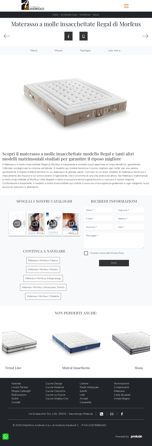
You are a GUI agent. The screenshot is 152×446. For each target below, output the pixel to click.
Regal (96, 15)
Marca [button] (33, 50)
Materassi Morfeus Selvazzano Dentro (43, 287)
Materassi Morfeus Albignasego (43, 278)
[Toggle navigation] (126, 6)
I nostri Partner (19, 387)
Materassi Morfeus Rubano (43, 269)
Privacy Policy (117, 253)
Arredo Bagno (122, 398)
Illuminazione (121, 383)
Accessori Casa (69, 15)
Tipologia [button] (85, 50)
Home (55, 15)
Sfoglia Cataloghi (21, 391)
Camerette (85, 402)
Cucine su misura (55, 395)
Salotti (83, 391)
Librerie (84, 383)
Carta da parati (122, 395)
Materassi (85, 15)
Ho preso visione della (107, 253)
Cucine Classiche (55, 391)
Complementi (121, 387)
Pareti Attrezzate (89, 387)
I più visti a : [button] (115, 50)
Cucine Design (54, 383)
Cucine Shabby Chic (57, 398)
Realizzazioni (18, 395)
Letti (82, 395)
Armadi (84, 398)
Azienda (16, 383)
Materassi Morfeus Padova (43, 260)
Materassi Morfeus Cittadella (43, 296)
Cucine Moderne (55, 387)
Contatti (16, 402)
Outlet (14, 398)
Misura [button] (58, 50)
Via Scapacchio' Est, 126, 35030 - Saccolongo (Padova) (61, 414)
